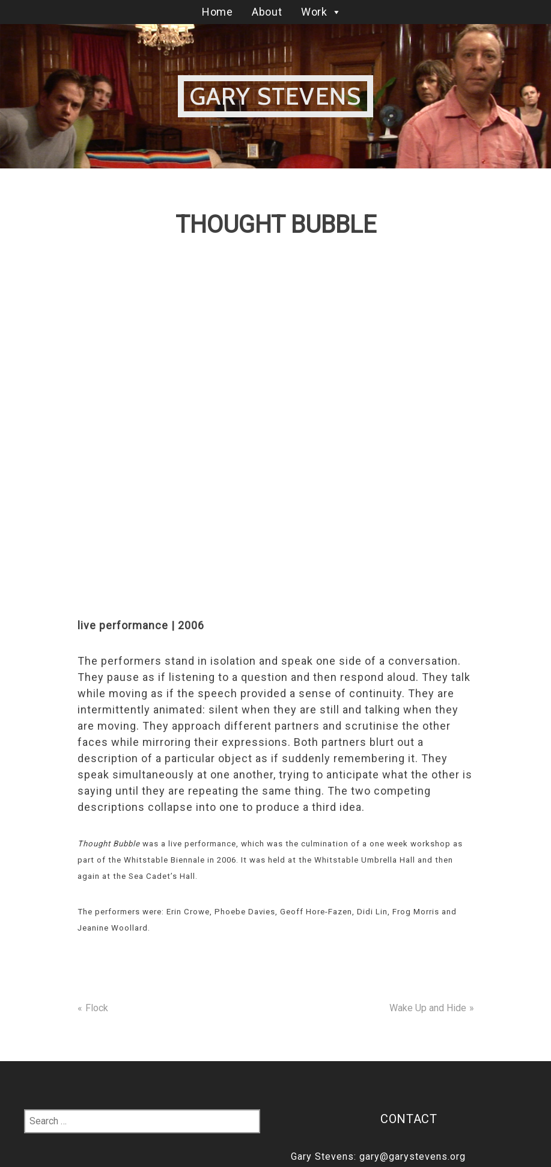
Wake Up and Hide (427, 1008)
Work (321, 11)
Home (217, 11)
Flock (96, 1008)
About (267, 11)
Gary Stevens (275, 96)
